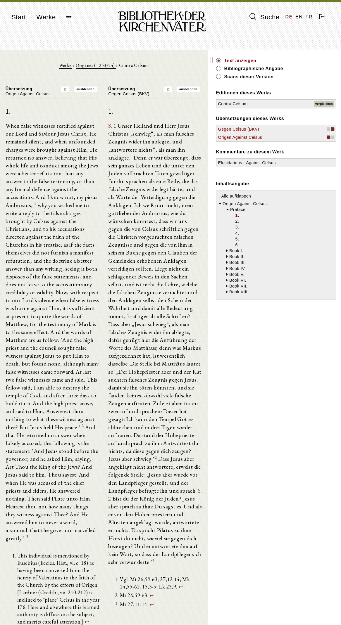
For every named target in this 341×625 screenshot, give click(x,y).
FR (309, 16)
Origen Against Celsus (288, 137)
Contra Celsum (281, 103)
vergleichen (324, 103)
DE (289, 16)
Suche (264, 17)
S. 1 (136, 128)
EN (299, 16)
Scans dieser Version (297, 76)
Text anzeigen (289, 60)
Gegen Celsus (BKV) (287, 129)
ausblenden (110, 91)
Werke (46, 17)
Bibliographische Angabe (302, 68)
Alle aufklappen (284, 202)
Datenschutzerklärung (281, 612)
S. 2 (228, 431)
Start (18, 17)
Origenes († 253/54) (120, 68)
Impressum (271, 606)
